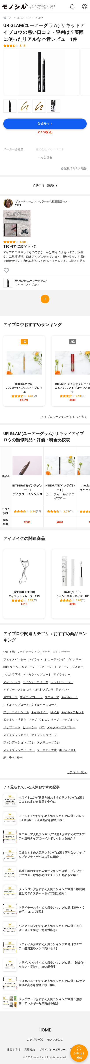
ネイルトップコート (16, 704)
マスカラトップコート (37, 674)
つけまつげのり (43, 689)
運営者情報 (13, 1049)
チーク (46, 651)
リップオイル (69, 719)
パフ (42, 727)
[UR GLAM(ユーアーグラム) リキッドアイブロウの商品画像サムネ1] (9, 106)
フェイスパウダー (14, 659)
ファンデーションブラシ (19, 742)
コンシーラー (61, 651)
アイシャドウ (11, 682)
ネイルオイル (39, 712)
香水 (20, 757)
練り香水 (9, 757)
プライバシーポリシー (52, 1049)
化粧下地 (9, 651)
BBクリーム (10, 667)
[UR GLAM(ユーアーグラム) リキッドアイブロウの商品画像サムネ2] (24, 106)
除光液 (54, 712)
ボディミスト (67, 750)
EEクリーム (62, 667)
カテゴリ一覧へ (77, 772)
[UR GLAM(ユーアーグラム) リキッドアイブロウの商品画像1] (41, 72)
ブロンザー (74, 659)
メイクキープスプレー (61, 727)
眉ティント (63, 689)
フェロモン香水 (47, 750)
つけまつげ (24, 689)
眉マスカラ (10, 697)
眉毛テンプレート (31, 697)
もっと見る (45, 157)
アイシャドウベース (35, 682)
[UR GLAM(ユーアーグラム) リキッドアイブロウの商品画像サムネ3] (38, 106)
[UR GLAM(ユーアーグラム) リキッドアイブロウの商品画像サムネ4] (53, 106)
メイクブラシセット (16, 735)
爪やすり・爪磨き (14, 719)
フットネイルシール (16, 712)
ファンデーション (28, 651)
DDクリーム (45, 667)
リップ (32, 719)
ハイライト (35, 659)
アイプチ (9, 689)
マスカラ (77, 667)
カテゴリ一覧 (35, 1039)
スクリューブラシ (48, 742)
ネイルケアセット (72, 712)
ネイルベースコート (44, 704)
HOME (44, 1030)
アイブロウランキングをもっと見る (64, 416)
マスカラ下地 (11, 674)
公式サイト (45, 124)
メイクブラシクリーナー (19, 750)
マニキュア (52, 697)
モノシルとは (55, 1039)
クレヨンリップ (49, 719)
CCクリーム (28, 667)
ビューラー (30, 727)
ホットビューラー (61, 682)
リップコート (11, 727)
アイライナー (61, 674)
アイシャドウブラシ (44, 735)
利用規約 (29, 1049)
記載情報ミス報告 (74, 168)
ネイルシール (69, 697)
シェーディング (55, 659)
